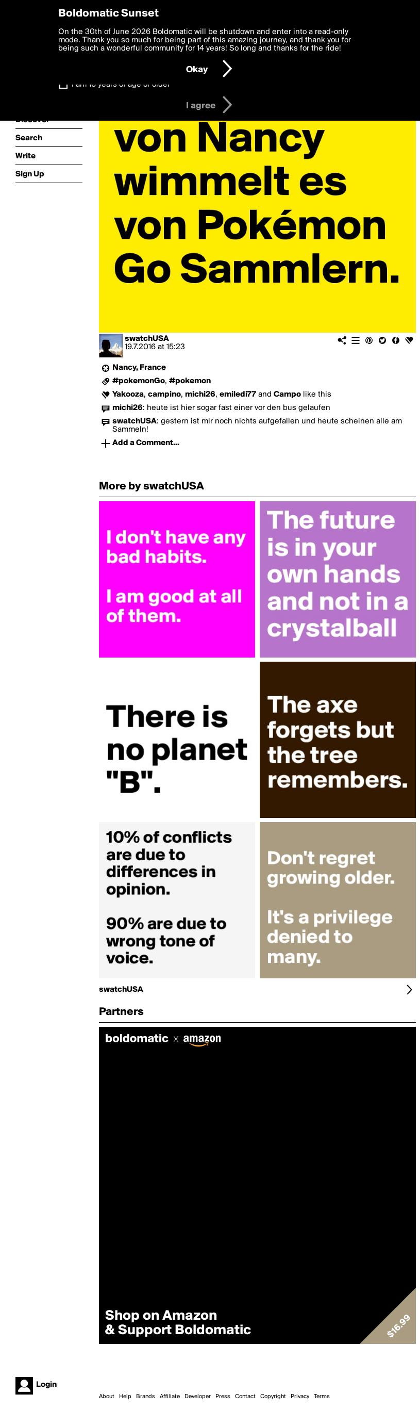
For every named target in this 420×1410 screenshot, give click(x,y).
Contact (245, 1396)
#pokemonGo (138, 381)
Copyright (273, 1396)
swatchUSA (147, 339)
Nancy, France (139, 368)
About (106, 1396)
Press (222, 1396)
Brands (145, 1396)
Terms (322, 1396)
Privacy (300, 1396)
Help (125, 1396)
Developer (197, 1396)
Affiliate (170, 1396)
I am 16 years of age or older (121, 84)
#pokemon (190, 381)
